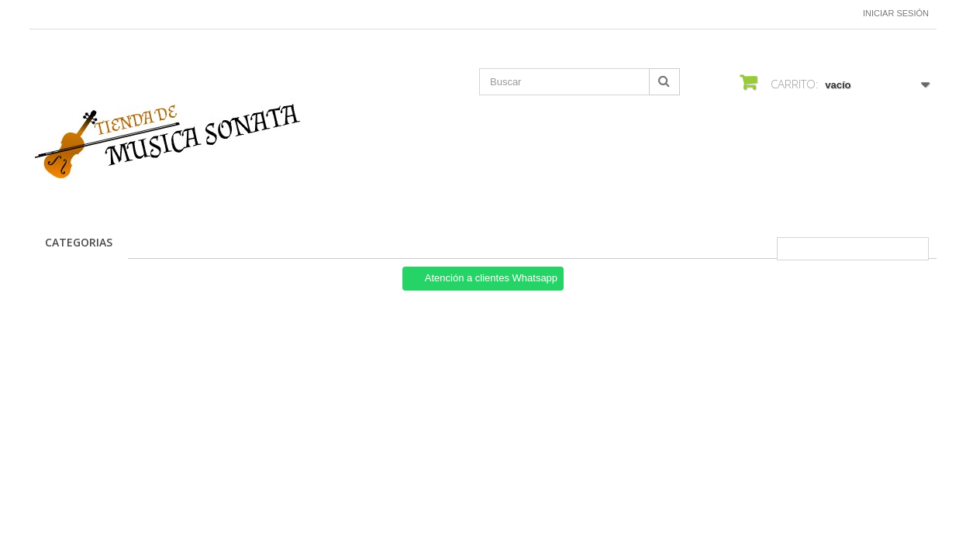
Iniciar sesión (896, 13)
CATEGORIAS (78, 242)
